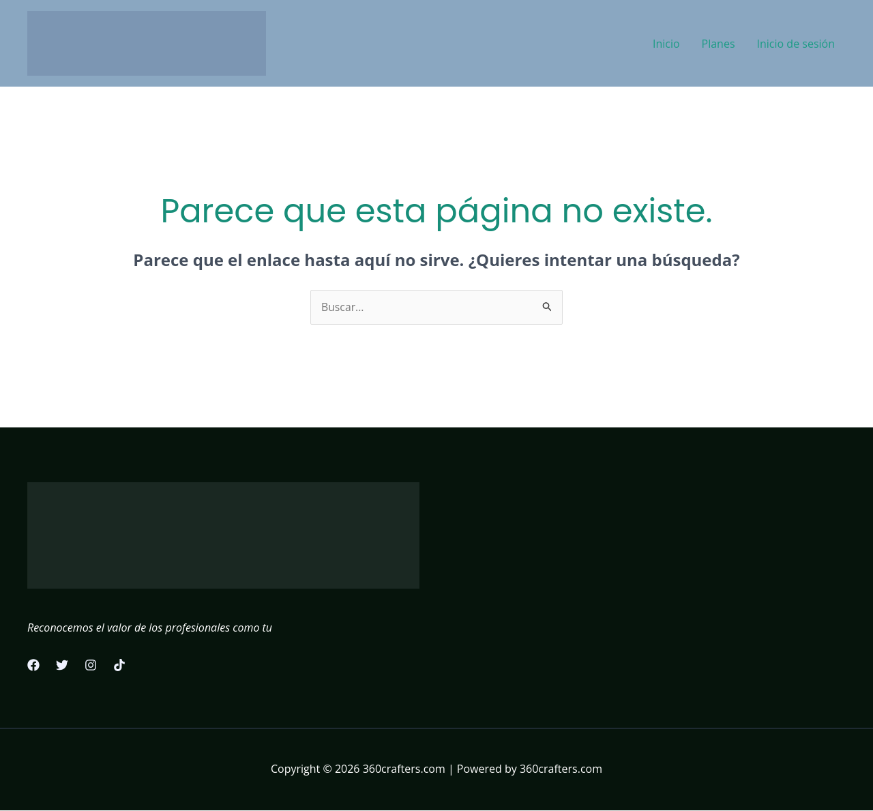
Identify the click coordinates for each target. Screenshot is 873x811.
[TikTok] (119, 666)
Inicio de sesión (796, 43)
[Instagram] (91, 666)
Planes (718, 43)
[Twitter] (62, 666)
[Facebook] (33, 666)
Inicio (666, 43)
